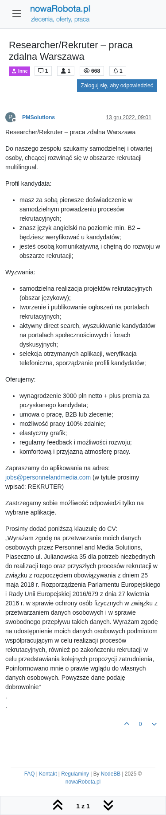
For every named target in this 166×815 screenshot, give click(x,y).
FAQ (29, 774)
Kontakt (48, 774)
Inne (19, 71)
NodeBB (110, 774)
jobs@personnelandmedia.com (48, 477)
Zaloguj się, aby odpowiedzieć (117, 85)
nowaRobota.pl (83, 782)
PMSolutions (38, 117)
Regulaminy (75, 774)
